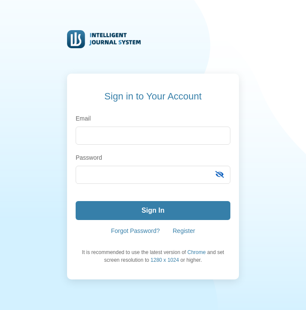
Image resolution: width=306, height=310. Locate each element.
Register (184, 230)
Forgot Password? (135, 230)
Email (83, 118)
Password (89, 157)
